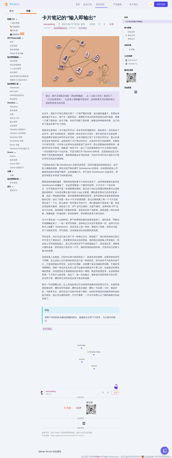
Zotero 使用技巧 (17, 167)
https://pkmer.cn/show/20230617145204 (67, 435)
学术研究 (13, 182)
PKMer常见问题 (16, 53)
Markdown (14, 87)
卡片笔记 (83, 28)
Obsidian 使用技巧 (18, 129)
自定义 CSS (14, 118)
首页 (78, 4)
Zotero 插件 (15, 163)
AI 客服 (130, 49)
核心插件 (13, 121)
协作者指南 (14, 49)
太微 (12, 175)
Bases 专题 (14, 144)
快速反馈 (130, 32)
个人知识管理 (15, 68)
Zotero (13, 156)
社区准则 (13, 45)
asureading (49, 24)
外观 (12, 114)
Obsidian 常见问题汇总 (19, 148)
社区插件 (13, 125)
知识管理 (13, 61)
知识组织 (13, 72)
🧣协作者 (14, 30)
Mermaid (14, 91)
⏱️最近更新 (15, 23)
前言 (12, 42)
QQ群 (78, 407)
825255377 (131, 60)
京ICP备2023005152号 (131, 456)
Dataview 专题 (16, 137)
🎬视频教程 (17, 34)
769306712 (131, 64)
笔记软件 (13, 99)
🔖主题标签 (15, 26)
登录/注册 (161, 4)
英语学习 (13, 190)
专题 (28, 10)
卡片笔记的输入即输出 (134, 21)
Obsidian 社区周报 (18, 133)
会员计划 (87, 4)
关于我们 (133, 4)
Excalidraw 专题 (16, 141)
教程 (11, 10)
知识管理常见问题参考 (19, 76)
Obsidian (14, 106)
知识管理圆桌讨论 (60, 28)
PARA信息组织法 (17, 95)
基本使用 (13, 110)
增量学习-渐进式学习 (18, 80)
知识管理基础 (15, 64)
